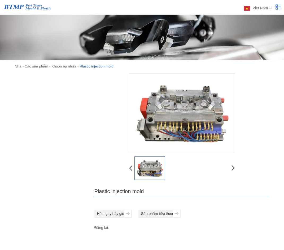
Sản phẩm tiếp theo (161, 213)
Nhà (18, 66)
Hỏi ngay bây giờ (114, 213)
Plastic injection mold (98, 66)
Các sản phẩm (37, 66)
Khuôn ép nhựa (65, 66)
